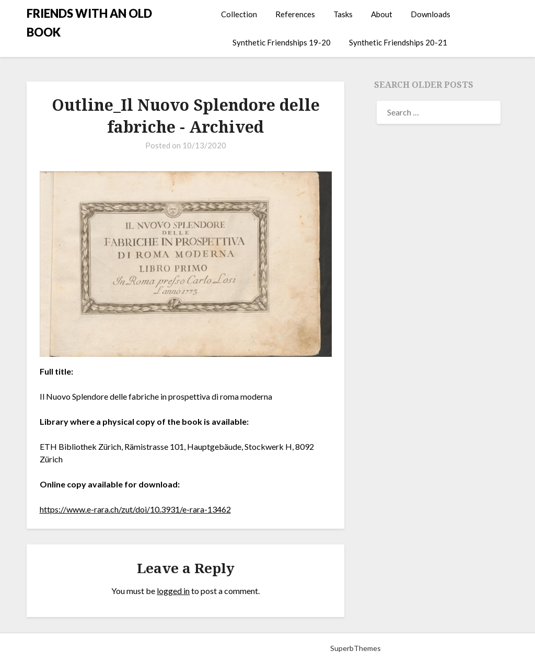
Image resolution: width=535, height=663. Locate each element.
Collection (239, 14)
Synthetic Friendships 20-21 (398, 42)
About (381, 14)
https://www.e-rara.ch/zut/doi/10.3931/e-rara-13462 (135, 509)
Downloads (430, 14)
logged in (173, 591)
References (295, 14)
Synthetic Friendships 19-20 (281, 42)
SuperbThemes (355, 648)
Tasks (343, 14)
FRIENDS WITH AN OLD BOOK (89, 22)
